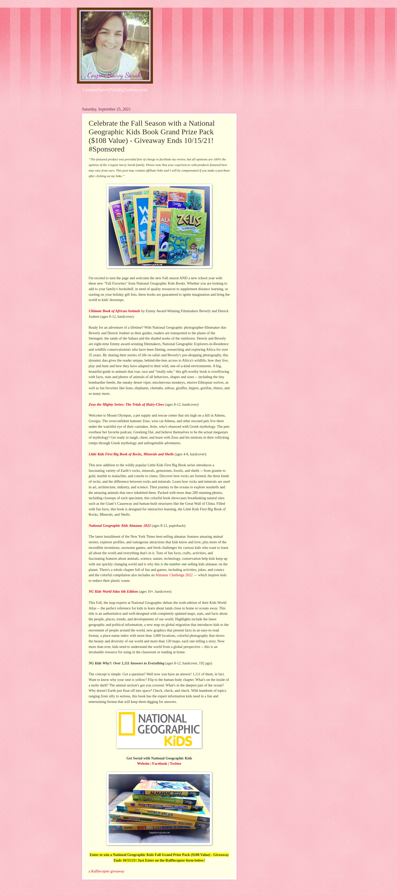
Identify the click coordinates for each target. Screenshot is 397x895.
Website (143, 763)
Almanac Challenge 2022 (173, 575)
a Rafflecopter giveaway (106, 871)
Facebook (159, 763)
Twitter (176, 763)
